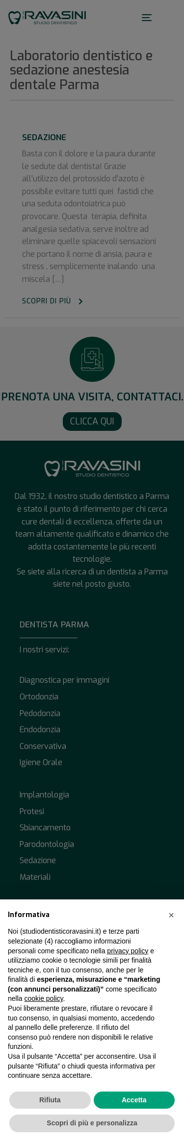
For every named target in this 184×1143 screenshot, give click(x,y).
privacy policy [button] (127, 951)
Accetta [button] (134, 1100)
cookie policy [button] (43, 998)
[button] (171, 915)
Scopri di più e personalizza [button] (92, 1123)
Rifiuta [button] (50, 1100)
